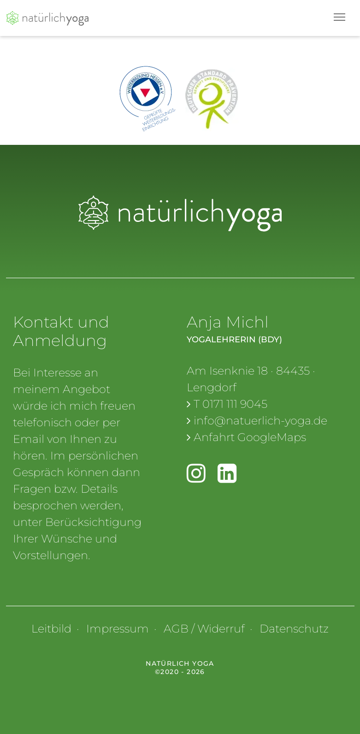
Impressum (117, 628)
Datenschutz (294, 628)
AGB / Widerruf (204, 628)
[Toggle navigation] (339, 17)
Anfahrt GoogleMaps (250, 437)
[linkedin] (227, 477)
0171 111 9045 (234, 404)
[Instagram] (196, 477)
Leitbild (51, 628)
